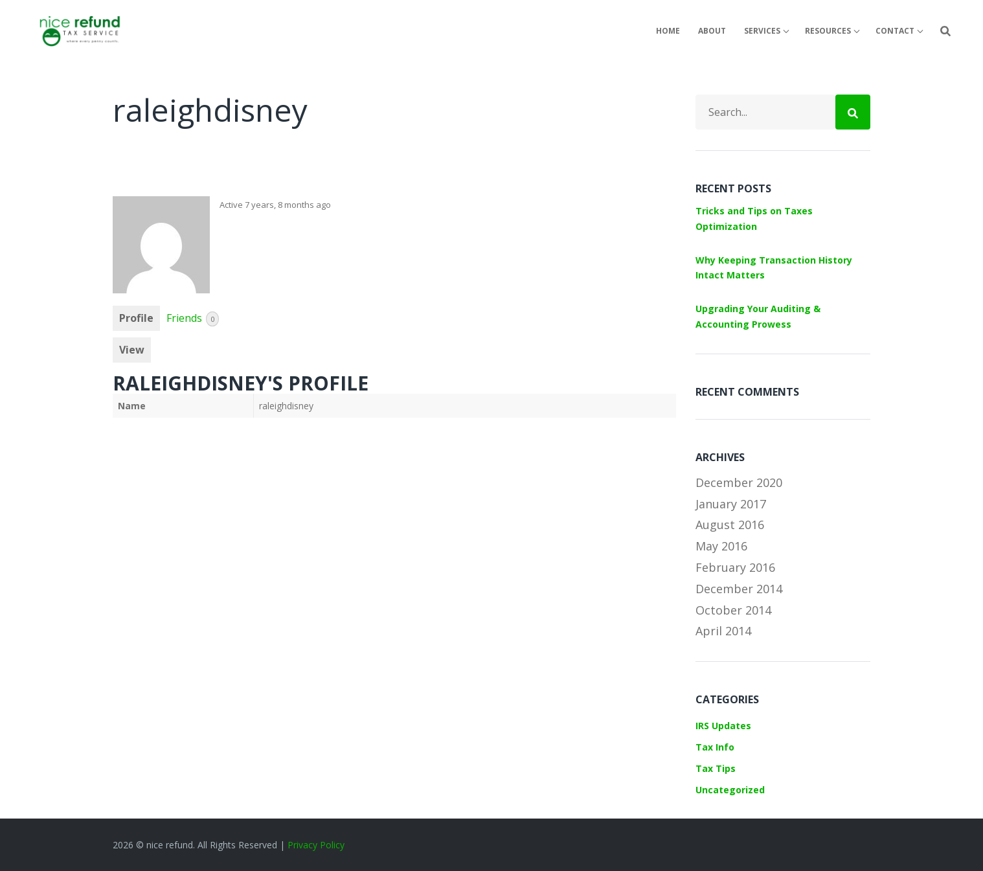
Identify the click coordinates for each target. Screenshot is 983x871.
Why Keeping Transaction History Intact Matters (773, 268)
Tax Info (714, 747)
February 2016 (735, 567)
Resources (828, 30)
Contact (895, 30)
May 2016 (721, 546)
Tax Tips (715, 768)
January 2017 (730, 504)
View (131, 350)
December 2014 (738, 588)
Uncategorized (730, 790)
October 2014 (733, 610)
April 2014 (723, 631)
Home (668, 30)
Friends (192, 318)
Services (762, 30)
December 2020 (738, 482)
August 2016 (729, 524)
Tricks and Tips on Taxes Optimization (754, 218)
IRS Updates (723, 725)
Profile (136, 318)
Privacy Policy (316, 845)
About (712, 30)
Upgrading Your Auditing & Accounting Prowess (757, 316)
